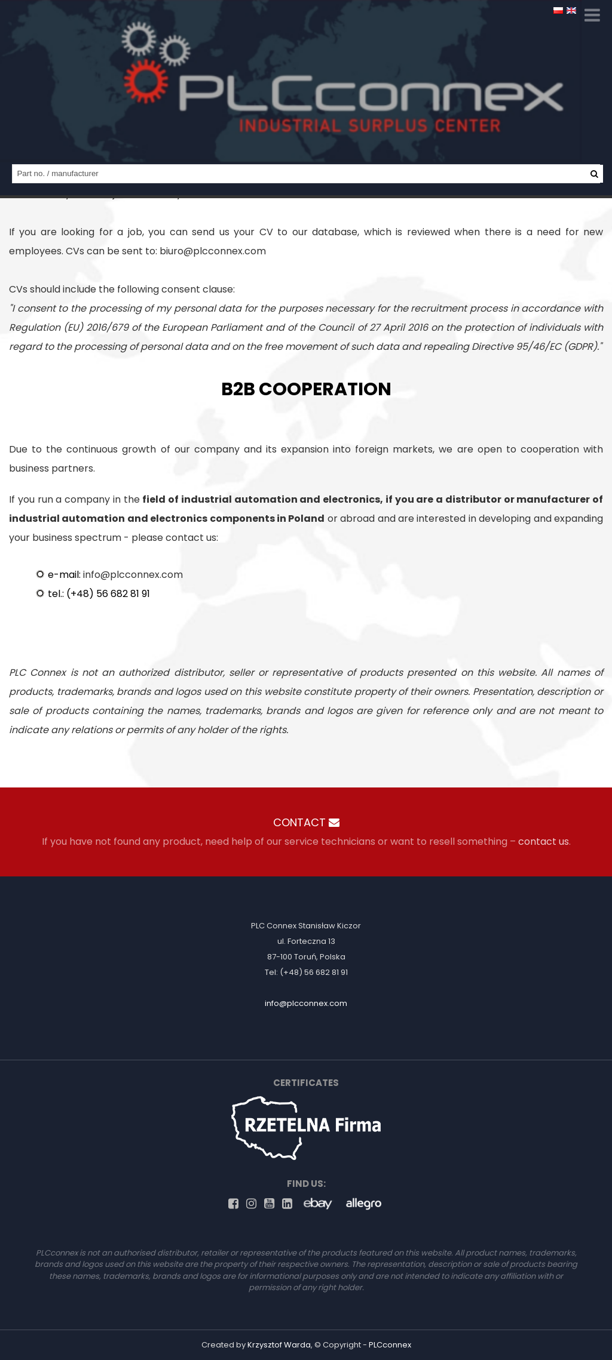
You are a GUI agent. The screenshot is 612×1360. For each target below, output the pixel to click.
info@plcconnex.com (133, 574)
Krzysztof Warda (279, 1344)
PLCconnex (390, 1344)
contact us (543, 841)
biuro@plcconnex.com (213, 251)
